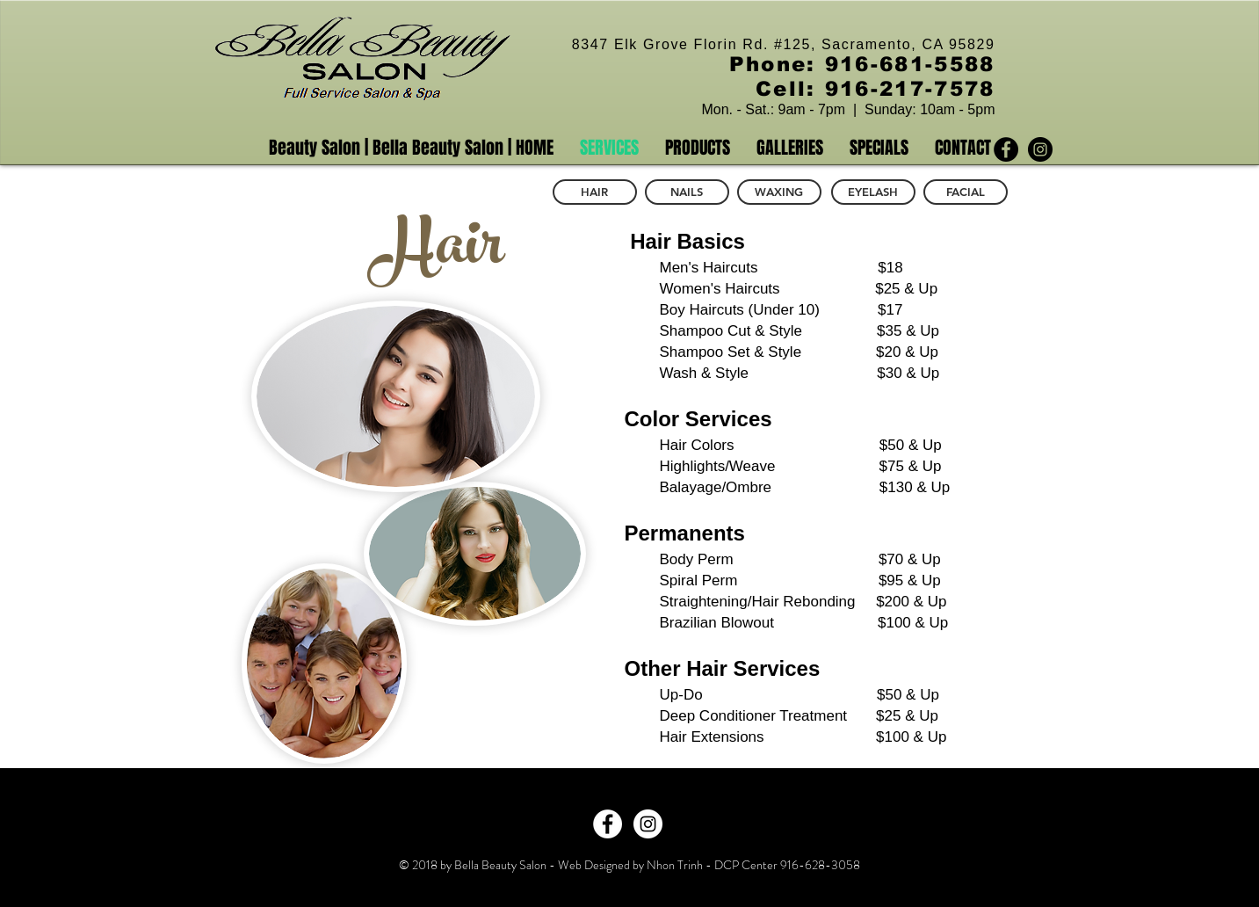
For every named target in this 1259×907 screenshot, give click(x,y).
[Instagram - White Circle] (647, 823)
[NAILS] (687, 192)
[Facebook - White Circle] (607, 823)
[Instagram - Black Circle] (1040, 149)
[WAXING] (779, 192)
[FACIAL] (965, 192)
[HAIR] (595, 192)
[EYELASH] (873, 192)
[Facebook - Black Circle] (1006, 149)
